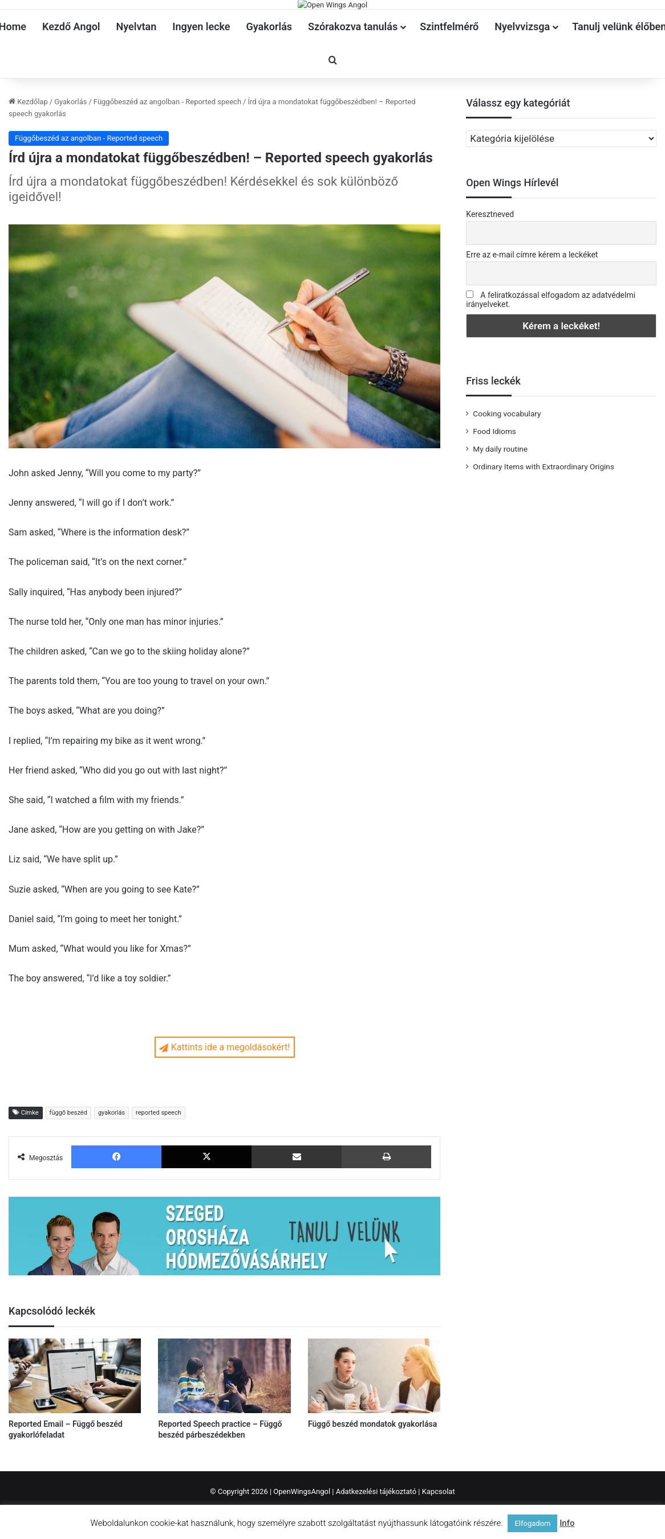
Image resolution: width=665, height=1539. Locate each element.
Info (566, 1523)
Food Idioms (494, 482)
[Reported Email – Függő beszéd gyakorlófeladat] (75, 1427)
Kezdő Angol (71, 78)
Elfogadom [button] (532, 1523)
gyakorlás (111, 1164)
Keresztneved (490, 266)
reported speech (158, 1164)
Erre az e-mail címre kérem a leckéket (532, 305)
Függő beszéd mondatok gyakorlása (372, 1475)
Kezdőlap (28, 153)
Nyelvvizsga (522, 78)
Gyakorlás (269, 78)
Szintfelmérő (449, 78)
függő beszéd (68, 1164)
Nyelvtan (136, 78)
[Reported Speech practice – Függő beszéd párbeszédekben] (224, 1427)
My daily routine (500, 500)
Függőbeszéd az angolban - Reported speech (167, 153)
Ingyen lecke (201, 78)
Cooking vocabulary (507, 464)
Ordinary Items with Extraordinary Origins (543, 517)
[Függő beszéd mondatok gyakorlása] (374, 1427)
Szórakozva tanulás (353, 78)
